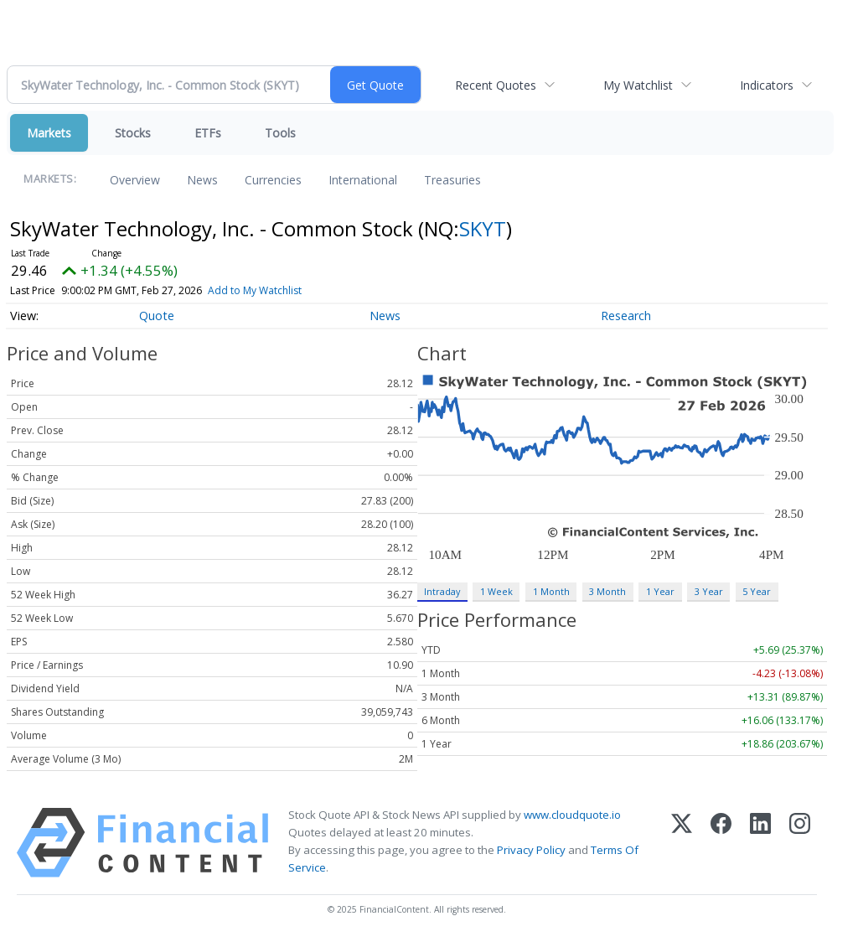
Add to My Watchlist (255, 290)
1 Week (496, 591)
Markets (49, 133)
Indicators (766, 85)
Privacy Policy (531, 849)
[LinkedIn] (760, 842)
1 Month (551, 591)
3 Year (709, 591)
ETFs (207, 133)
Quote (156, 315)
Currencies (273, 180)
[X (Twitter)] (681, 842)
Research (626, 315)
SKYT (482, 228)
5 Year (756, 591)
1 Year (660, 591)
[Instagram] (800, 842)
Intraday (442, 591)
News (202, 180)
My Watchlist (638, 85)
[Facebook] (721, 842)
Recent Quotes (495, 85)
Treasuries (452, 180)
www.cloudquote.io (572, 814)
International (362, 180)
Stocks (133, 133)
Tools (280, 133)
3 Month (607, 591)
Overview (135, 180)
